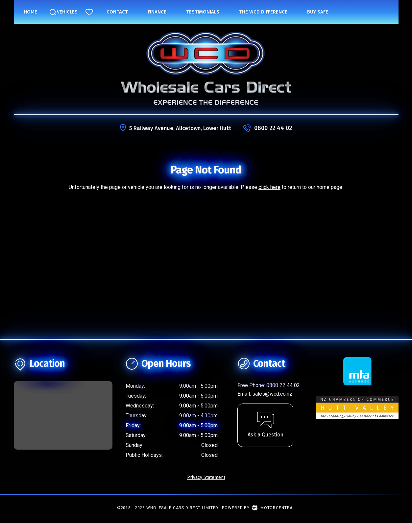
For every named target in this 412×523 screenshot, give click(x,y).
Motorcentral (273, 508)
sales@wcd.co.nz (272, 394)
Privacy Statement (206, 477)
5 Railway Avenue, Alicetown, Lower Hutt (180, 128)
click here (269, 187)
